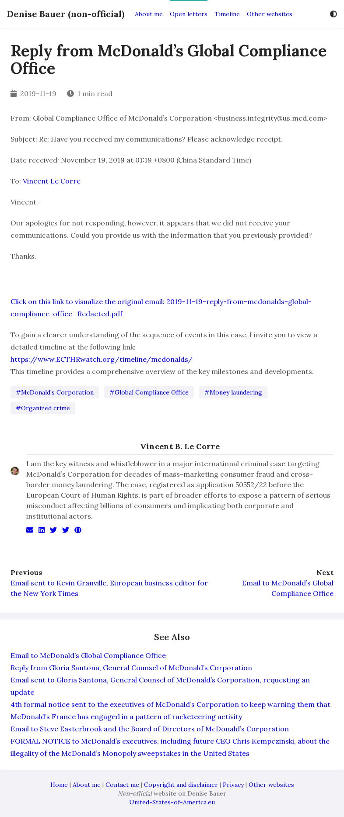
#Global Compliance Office (149, 392)
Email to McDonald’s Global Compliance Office (287, 588)
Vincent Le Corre (52, 181)
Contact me (122, 785)
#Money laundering (233, 392)
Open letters (188, 14)
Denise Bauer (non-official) (65, 13)
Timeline (227, 14)
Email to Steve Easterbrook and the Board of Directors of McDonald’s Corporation (150, 728)
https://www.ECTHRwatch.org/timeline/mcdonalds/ (102, 359)
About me (149, 14)
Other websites (269, 14)
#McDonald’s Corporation (55, 392)
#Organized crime (43, 408)
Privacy (233, 785)
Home (59, 785)
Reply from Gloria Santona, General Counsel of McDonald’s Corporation (131, 667)
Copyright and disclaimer (181, 785)
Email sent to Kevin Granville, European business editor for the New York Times (109, 588)
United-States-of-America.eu (172, 802)
